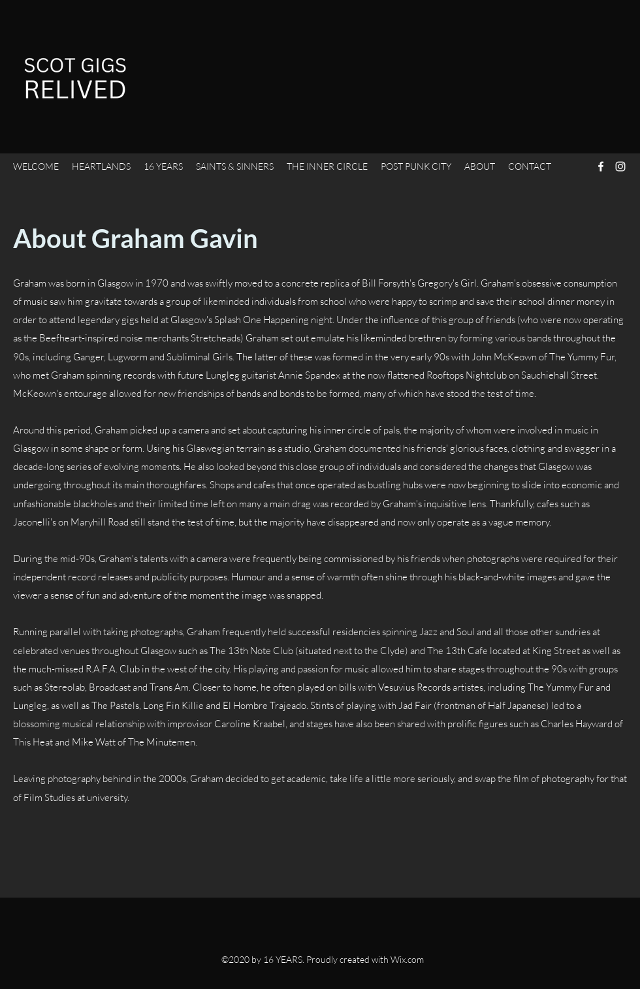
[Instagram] (620, 166)
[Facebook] (600, 166)
